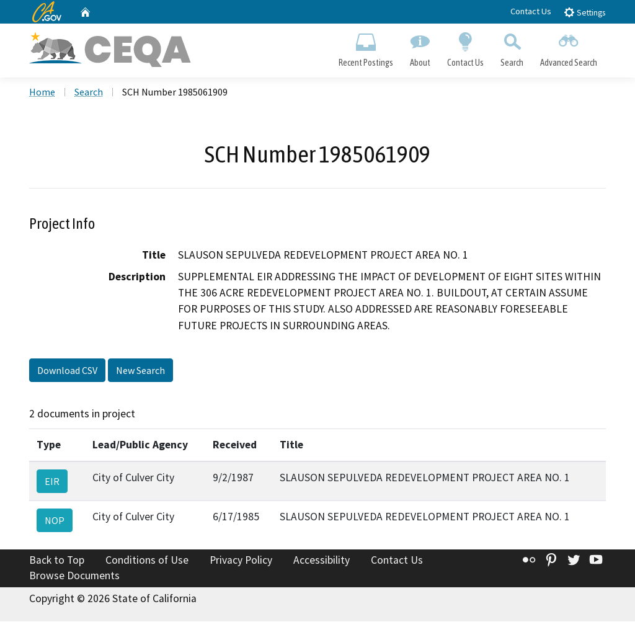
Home (42, 92)
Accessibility (321, 560)
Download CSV (67, 371)
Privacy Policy (241, 560)
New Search (140, 371)
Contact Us (530, 11)
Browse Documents (74, 576)
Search (512, 47)
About (420, 47)
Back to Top (56, 560)
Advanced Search (569, 47)
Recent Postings (365, 47)
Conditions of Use (147, 560)
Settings (584, 12)
